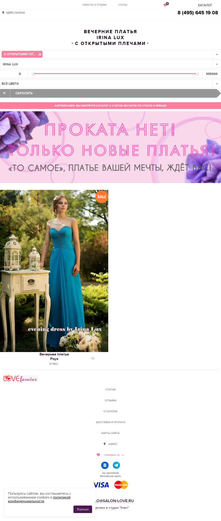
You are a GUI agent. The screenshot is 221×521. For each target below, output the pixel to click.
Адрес (112, 444)
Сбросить (24, 93)
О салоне (110, 411)
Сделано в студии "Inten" (110, 508)
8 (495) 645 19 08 (198, 13)
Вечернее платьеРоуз (54, 356)
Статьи (122, 4)
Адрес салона (15, 12)
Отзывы (110, 400)
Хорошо (83, 509)
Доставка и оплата (110, 422)
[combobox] (110, 54)
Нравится (93, 358)
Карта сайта (110, 433)
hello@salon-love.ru (110, 501)
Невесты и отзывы (94, 4)
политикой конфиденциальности (39, 499)
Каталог (205, 5)
